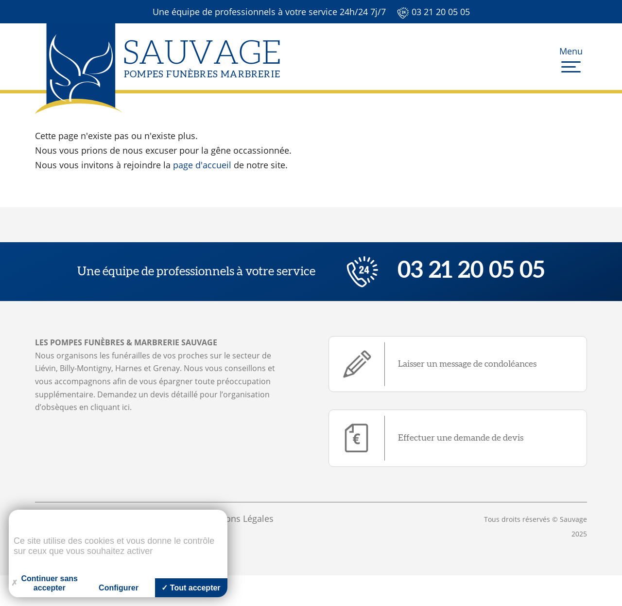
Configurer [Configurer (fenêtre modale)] (118, 588)
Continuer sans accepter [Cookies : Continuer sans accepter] (44, 583)
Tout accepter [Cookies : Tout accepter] (190, 588)
